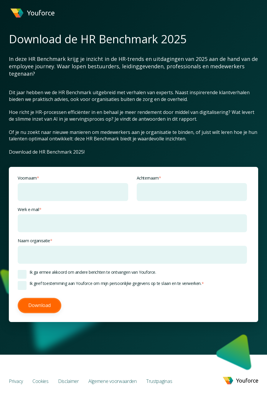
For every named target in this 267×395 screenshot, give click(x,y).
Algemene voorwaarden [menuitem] (112, 381)
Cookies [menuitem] (40, 381)
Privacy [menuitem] (16, 381)
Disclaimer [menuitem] (68, 381)
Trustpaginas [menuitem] (159, 381)
